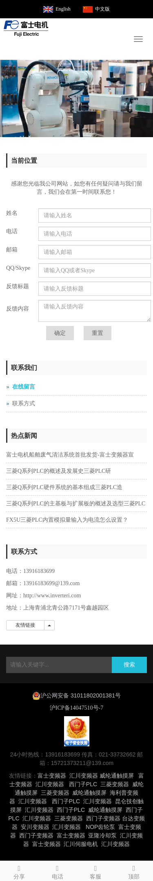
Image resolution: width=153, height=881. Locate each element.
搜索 (129, 665)
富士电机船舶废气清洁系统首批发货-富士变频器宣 (70, 455)
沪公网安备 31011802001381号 (80, 695)
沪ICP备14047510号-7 (76, 708)
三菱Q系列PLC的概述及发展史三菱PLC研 (58, 471)
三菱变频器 (114, 784)
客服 (96, 871)
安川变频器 (35, 827)
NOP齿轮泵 (100, 827)
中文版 (102, 9)
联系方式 (23, 403)
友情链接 (25, 625)
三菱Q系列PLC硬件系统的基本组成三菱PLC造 (64, 487)
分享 (19, 871)
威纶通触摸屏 (117, 775)
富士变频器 (52, 775)
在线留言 (23, 387)
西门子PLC (83, 784)
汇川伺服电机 (81, 844)
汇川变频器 (83, 775)
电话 (57, 871)
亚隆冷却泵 (102, 835)
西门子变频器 (103, 818)
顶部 (134, 871)
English (63, 9)
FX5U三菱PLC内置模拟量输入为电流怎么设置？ (67, 520)
